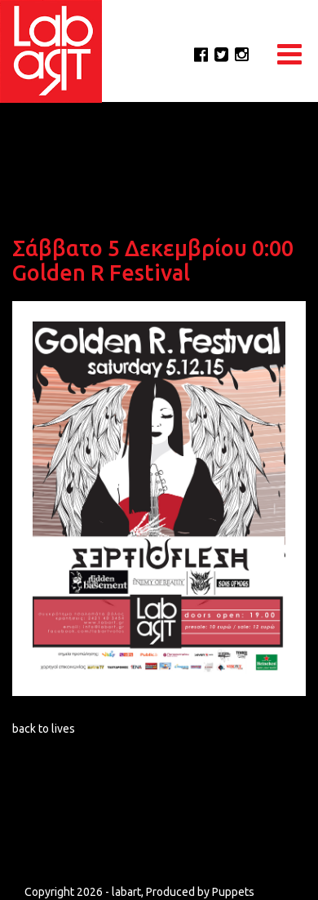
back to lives (43, 728)
